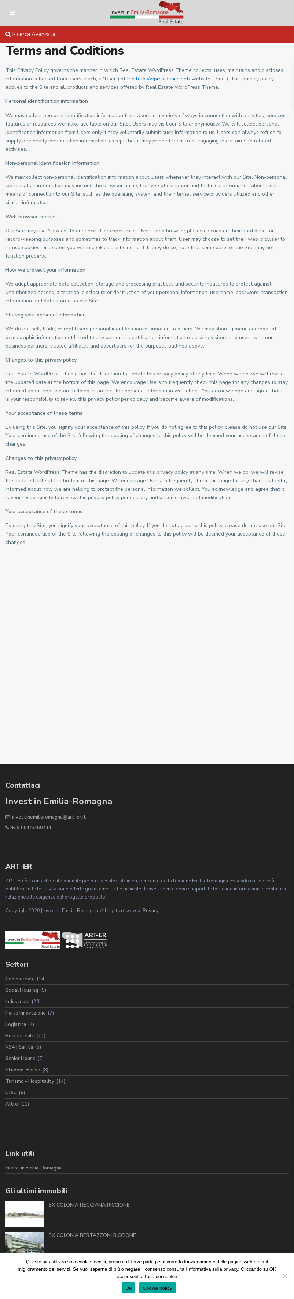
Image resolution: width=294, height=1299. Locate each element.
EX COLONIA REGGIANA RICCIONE (89, 1204)
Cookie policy (157, 1288)
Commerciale (20, 979)
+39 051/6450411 (31, 827)
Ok (128, 1288)
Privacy (151, 910)
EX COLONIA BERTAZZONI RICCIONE (92, 1235)
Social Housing (21, 990)
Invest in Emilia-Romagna (33, 1168)
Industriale (17, 1001)
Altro (11, 1104)
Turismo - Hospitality (29, 1081)
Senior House (20, 1058)
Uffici (11, 1092)
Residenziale (19, 1036)
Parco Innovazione (25, 1013)
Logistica (15, 1024)
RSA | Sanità (19, 1047)
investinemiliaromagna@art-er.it (49, 817)
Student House (22, 1070)
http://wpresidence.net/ (163, 78)
